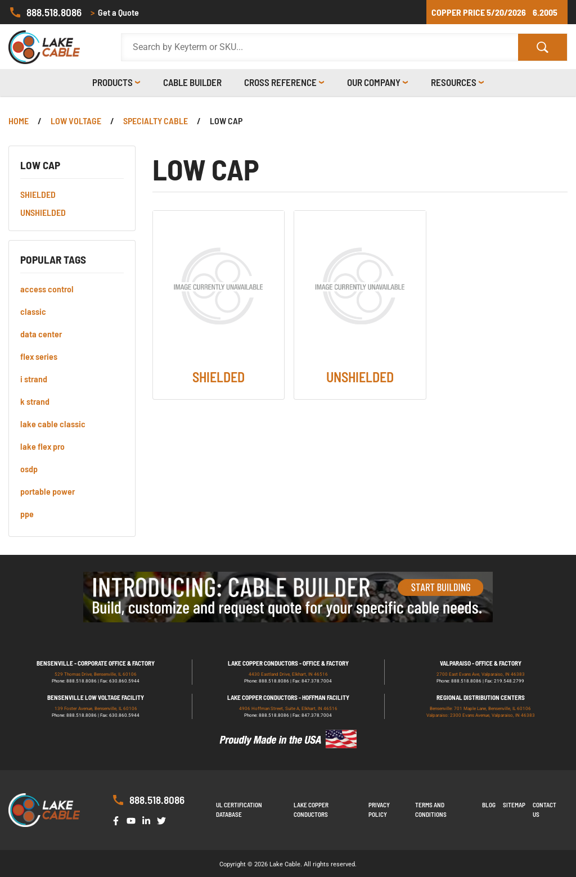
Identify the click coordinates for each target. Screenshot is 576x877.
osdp (29, 468)
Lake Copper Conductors (311, 809)
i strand (33, 378)
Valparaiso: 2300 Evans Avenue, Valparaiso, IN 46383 (480, 715)
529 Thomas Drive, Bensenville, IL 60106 (96, 674)
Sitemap (514, 804)
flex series (38, 356)
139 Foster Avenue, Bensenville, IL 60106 (96, 708)
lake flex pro (42, 446)
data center (41, 333)
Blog (489, 804)
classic (33, 311)
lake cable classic (53, 423)
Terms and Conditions (431, 809)
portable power (47, 491)
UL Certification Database (239, 809)
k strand (35, 401)
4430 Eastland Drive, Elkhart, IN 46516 (288, 674)
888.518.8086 (45, 12)
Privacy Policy (379, 809)
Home (18, 120)
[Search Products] (320, 47)
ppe (27, 513)
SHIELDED (38, 194)
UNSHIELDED (43, 212)
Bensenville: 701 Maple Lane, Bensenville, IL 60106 (480, 708)
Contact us (544, 809)
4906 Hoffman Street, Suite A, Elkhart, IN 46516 (288, 708)
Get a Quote (115, 12)
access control (47, 288)
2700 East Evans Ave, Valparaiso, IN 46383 (480, 674)
